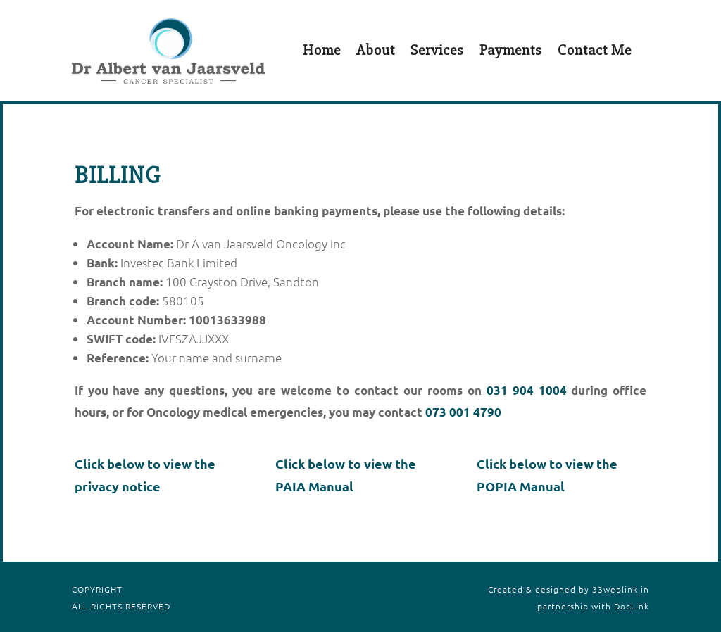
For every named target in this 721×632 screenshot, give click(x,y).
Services (437, 50)
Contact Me (595, 50)
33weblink (615, 589)
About (375, 50)
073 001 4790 (463, 412)
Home (322, 50)
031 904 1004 (527, 390)
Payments (510, 50)
